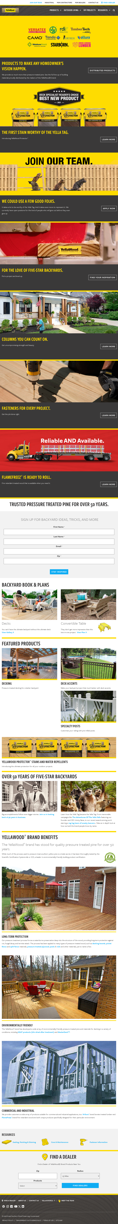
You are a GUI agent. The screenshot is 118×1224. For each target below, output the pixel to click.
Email (58, 546)
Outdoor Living (72, 10)
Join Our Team (36, 2)
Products (38, 1180)
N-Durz (86, 1114)
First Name (58, 526)
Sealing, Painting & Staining (24, 1142)
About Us (22, 1200)
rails (58, 946)
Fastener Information (99, 1142)
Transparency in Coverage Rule (28, 1220)
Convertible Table (73, 623)
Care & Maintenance (59, 1142)
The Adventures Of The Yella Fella (86, 817)
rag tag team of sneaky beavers (82, 823)
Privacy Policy (8, 1220)
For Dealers (80, 2)
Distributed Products (102, 70)
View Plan (82, 632)
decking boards (98, 943)
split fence (14, 946)
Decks (6, 623)
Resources (104, 10)
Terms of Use (48, 1220)
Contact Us (93, 2)
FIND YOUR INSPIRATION (102, 277)
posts (52, 946)
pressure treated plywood (38, 946)
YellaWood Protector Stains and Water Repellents (35, 761)
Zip (58, 555)
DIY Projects (90, 10)
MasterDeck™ (64, 1032)
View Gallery (8, 632)
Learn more (108, 346)
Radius (80, 1170)
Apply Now (109, 208)
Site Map (59, 1220)
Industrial (49, 2)
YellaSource (48, 1200)
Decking (7, 683)
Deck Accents (69, 683)
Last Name (58, 536)
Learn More (108, 139)
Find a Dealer (108, 2)
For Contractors (64, 2)
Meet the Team (66, 1200)
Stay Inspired (59, 571)
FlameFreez (7, 1117)
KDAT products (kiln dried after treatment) (36, 1032)
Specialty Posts (70, 726)
